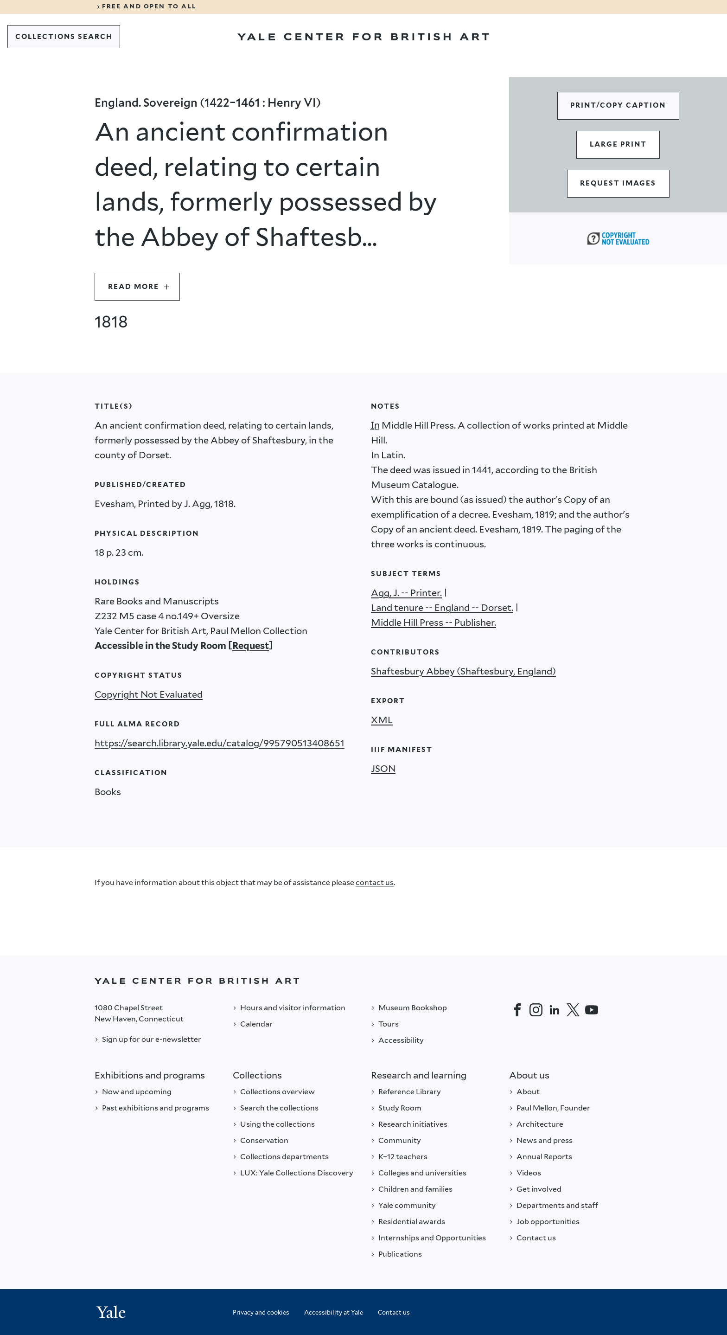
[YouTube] (591, 1009)
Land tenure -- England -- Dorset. (442, 607)
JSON (383, 768)
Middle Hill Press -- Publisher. (433, 622)
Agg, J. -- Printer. (406, 592)
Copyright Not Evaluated (149, 694)
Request (250, 645)
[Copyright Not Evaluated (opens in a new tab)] (618, 238)
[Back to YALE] (363, 981)
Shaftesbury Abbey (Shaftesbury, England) (463, 671)
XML (382, 719)
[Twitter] (573, 1009)
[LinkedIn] (554, 1009)
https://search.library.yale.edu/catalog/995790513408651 (219, 743)
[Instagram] (536, 1009)
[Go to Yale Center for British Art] (363, 36)
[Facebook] (517, 1009)
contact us (375, 882)
